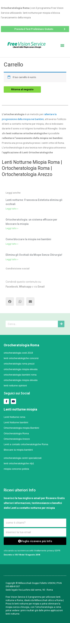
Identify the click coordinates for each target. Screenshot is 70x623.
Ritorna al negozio (22, 89)
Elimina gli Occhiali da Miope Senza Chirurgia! (34, 254)
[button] (35, 28)
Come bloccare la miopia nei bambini (28, 239)
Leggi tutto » (12, 208)
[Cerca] (61, 324)
